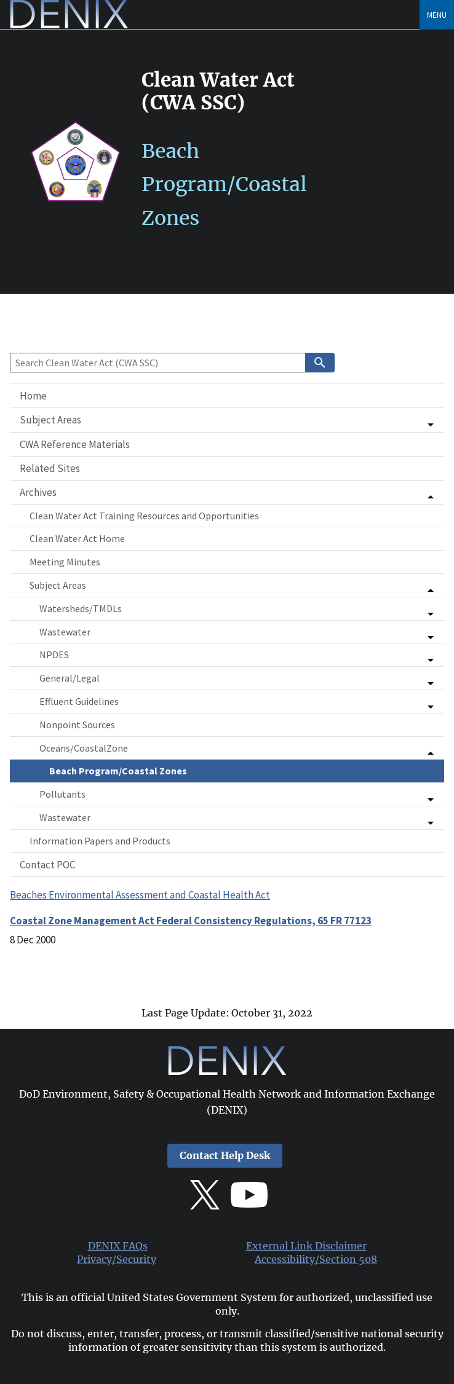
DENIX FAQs (118, 1246)
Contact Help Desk (225, 1156)
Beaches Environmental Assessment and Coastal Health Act (140, 895)
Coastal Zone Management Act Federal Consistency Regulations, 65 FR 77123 (191, 920)
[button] (227, 419)
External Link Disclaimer (306, 1246)
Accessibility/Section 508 (316, 1259)
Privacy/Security (116, 1259)
